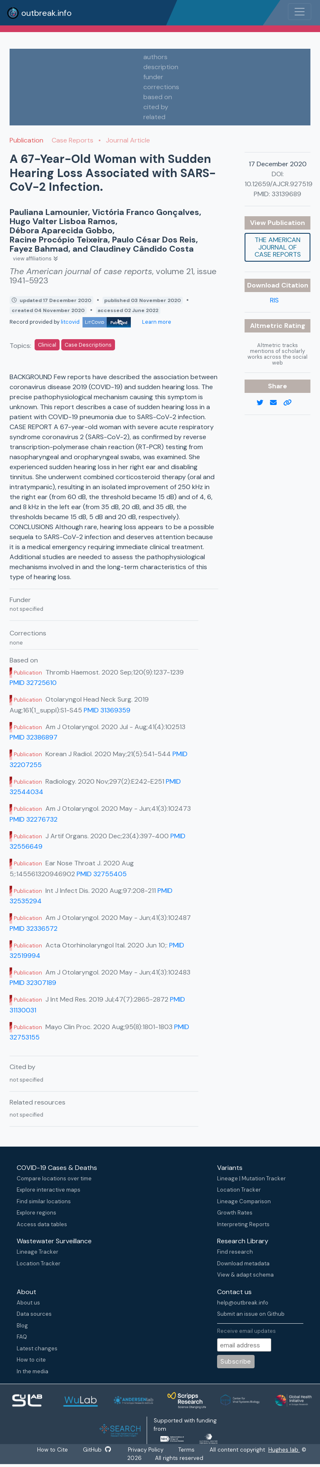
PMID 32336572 (34, 928)
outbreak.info (39, 13)
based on (157, 96)
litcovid (96, 321)
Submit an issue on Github (251, 1313)
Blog (22, 1325)
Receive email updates (246, 1331)
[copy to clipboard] (290, 403)
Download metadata (243, 1263)
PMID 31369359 (107, 710)
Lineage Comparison (244, 1201)
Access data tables (42, 1224)
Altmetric (267, 325)
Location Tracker (239, 1189)
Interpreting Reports (243, 1224)
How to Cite (52, 1449)
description (160, 66)
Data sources (34, 1313)
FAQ (22, 1336)
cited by (155, 106)
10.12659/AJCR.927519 (278, 184)
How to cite (31, 1359)
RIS (274, 300)
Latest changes (37, 1348)
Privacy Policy (147, 1449)
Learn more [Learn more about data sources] (156, 321)
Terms (188, 1449)
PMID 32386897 (34, 737)
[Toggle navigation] (299, 11)
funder (153, 76)
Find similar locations (44, 1201)
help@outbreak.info (242, 1302)
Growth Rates (234, 1212)
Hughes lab (286, 1449)
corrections (161, 86)
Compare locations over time (54, 1178)
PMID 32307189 (33, 982)
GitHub (97, 1449)
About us (28, 1302)
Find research (235, 1251)
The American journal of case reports (278, 247)
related (154, 116)
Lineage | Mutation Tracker (251, 1178)
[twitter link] (263, 403)
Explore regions (36, 1212)
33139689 (286, 194)
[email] (276, 403)
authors (155, 56)
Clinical (47, 344)
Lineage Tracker (37, 1251)
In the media (32, 1371)
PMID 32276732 (34, 819)
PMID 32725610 (33, 682)
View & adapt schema (245, 1274)
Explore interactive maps (48, 1189)
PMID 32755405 (102, 874)
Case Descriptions (88, 344)
